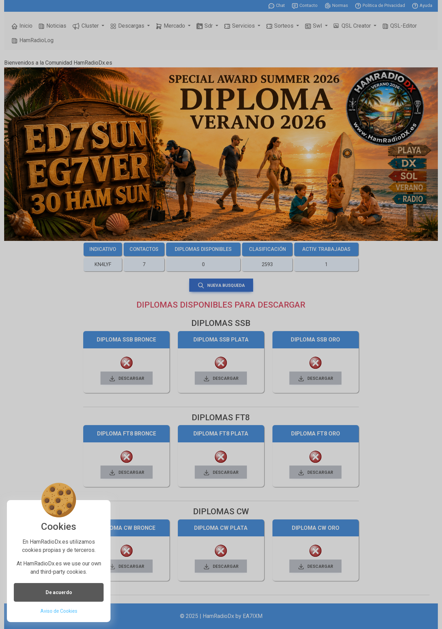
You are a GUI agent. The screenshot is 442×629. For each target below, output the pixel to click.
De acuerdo (59, 592)
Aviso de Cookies (58, 611)
